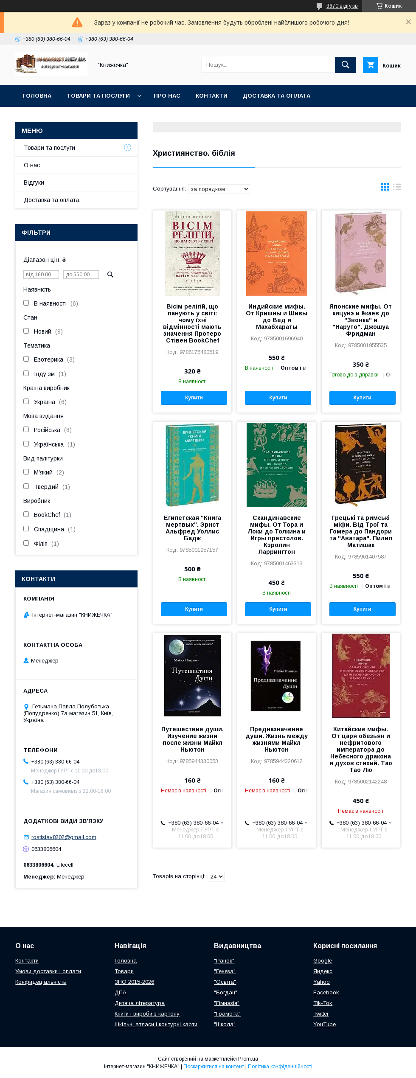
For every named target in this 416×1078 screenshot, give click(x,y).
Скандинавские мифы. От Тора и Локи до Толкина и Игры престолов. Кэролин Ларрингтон (276, 534)
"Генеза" (225, 971)
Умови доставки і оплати (48, 971)
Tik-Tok (322, 1003)
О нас (32, 165)
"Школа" (225, 1024)
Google (322, 960)
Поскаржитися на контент (213, 1067)
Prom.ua (248, 1059)
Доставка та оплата (276, 96)
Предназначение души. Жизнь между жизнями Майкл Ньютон (276, 739)
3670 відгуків (342, 6)
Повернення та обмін (59, 118)
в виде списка (397, 189)
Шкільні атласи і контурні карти (156, 1024)
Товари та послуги (98, 96)
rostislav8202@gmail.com (63, 837)
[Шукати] (345, 65)
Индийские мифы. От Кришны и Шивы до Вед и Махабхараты (276, 316)
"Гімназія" (226, 1003)
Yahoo (321, 982)
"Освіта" (225, 982)
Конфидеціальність (40, 982)
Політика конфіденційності (280, 1067)
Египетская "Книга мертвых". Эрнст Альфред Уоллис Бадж (192, 528)
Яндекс (322, 971)
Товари (124, 971)
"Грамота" (227, 1014)
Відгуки (34, 182)
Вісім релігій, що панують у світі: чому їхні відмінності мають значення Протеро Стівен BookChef (192, 323)
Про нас (167, 96)
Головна (37, 96)
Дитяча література (140, 1003)
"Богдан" (225, 992)
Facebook (326, 992)
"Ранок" (224, 960)
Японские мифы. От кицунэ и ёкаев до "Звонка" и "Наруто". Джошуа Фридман (360, 320)
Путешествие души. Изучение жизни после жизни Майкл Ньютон (192, 739)
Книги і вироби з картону (147, 1014)
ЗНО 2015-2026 (134, 982)
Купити (194, 398)
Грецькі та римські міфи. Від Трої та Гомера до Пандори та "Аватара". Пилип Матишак (360, 531)
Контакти (212, 96)
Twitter (321, 1014)
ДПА (120, 992)
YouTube (324, 1024)
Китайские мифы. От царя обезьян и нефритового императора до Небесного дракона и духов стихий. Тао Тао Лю (360, 749)
